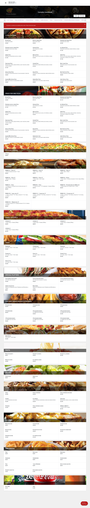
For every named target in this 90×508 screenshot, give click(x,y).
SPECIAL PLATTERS (58, 19)
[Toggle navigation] (6, 3)
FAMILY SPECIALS (44, 19)
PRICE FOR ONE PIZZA (19, 19)
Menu (76, 15)
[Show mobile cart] (84, 503)
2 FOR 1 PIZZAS (10, 19)
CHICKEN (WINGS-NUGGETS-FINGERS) (71, 19)
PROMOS (37, 19)
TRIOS (51, 19)
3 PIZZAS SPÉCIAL (29, 19)
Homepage (82, 15)
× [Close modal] (84, 24)
